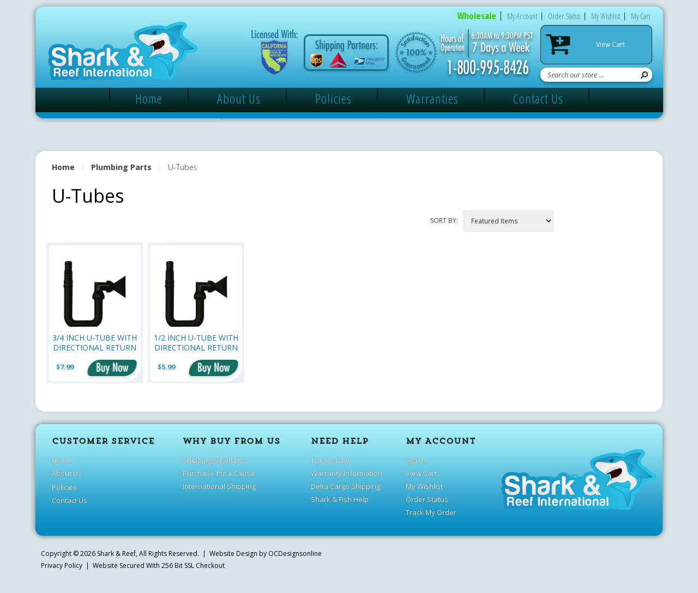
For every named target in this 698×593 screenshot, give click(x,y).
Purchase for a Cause (219, 473)
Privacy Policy (61, 565)
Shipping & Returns (214, 460)
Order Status (564, 16)
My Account (522, 16)
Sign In (417, 460)
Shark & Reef (116, 553)
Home (149, 98)
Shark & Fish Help (340, 499)
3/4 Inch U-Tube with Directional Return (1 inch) (94, 342)
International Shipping (219, 486)
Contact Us (538, 98)
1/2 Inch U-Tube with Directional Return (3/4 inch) (196, 342)
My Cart (640, 16)
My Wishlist (605, 16)
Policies (333, 98)
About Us (239, 98)
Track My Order (431, 512)
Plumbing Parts (121, 167)
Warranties (432, 98)
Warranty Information (346, 473)
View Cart (610, 44)
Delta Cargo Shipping (345, 486)
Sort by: (444, 220)
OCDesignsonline (295, 553)
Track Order (330, 460)
